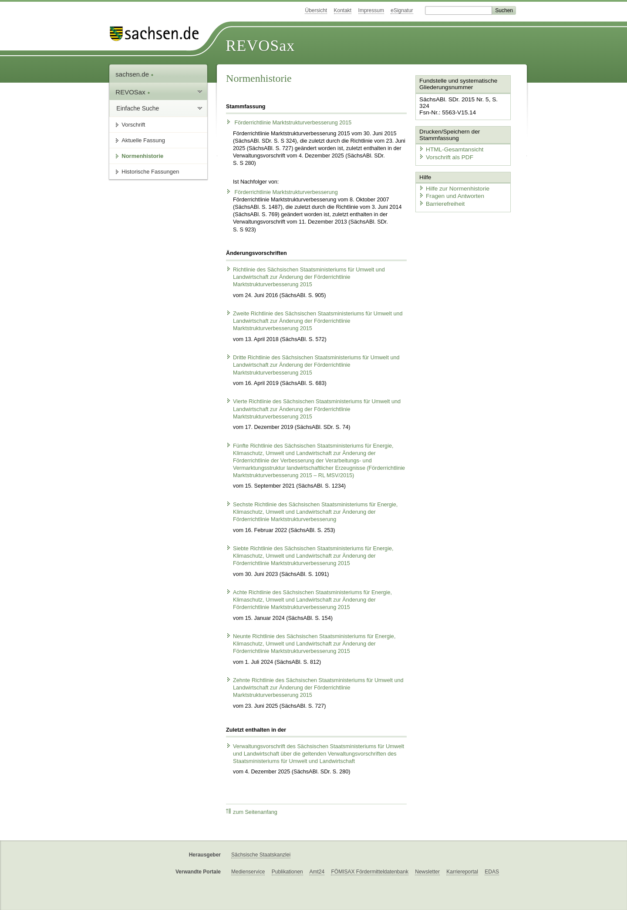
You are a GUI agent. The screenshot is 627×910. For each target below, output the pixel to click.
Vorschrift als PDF (444, 149)
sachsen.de (134, 74)
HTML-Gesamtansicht (448, 141)
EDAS (492, 872)
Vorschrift (133, 124)
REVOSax (260, 45)
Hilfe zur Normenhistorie (451, 179)
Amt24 (316, 872)
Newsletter (427, 872)
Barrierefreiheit (440, 194)
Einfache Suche (137, 108)
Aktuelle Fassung (143, 140)
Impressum (371, 10)
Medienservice (248, 872)
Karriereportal (462, 872)
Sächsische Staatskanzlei (260, 855)
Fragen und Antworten (449, 187)
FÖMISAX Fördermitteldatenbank (369, 872)
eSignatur (402, 10)
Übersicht (316, 10)
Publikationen (287, 872)
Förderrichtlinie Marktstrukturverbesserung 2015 (288, 123)
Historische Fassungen (150, 171)
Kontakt (343, 10)
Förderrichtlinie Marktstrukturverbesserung (282, 192)
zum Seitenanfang (251, 812)
